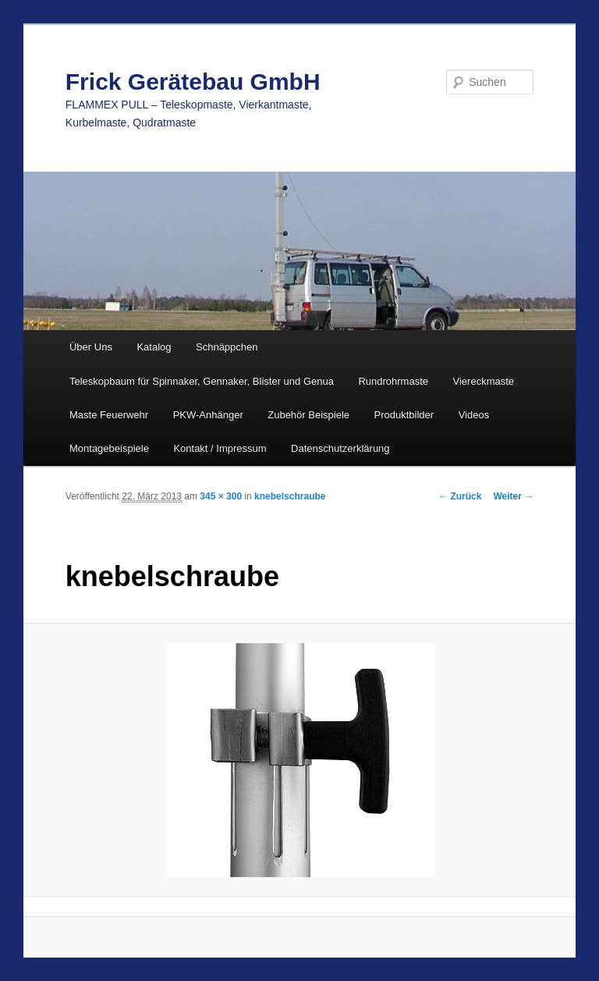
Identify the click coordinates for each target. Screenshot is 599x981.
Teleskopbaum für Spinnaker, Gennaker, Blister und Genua (201, 381)
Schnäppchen (227, 347)
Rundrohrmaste (393, 381)
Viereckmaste (484, 381)
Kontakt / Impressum (219, 448)
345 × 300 (221, 496)
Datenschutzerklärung (340, 448)
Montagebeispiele (109, 448)
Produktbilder (404, 415)
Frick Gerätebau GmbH (193, 81)
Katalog (153, 347)
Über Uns (90, 347)
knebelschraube (289, 496)
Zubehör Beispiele (308, 415)
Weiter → (513, 496)
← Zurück (459, 496)
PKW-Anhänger (208, 415)
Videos (474, 415)
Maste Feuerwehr (108, 415)
